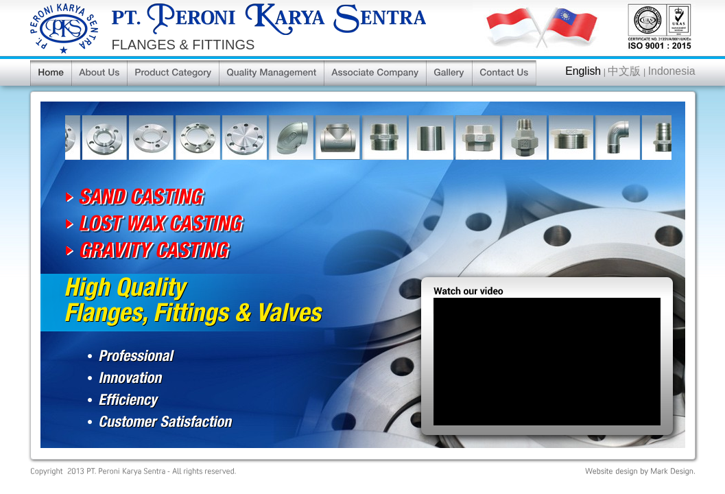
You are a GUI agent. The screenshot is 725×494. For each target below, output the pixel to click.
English (583, 71)
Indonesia (672, 71)
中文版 (624, 71)
